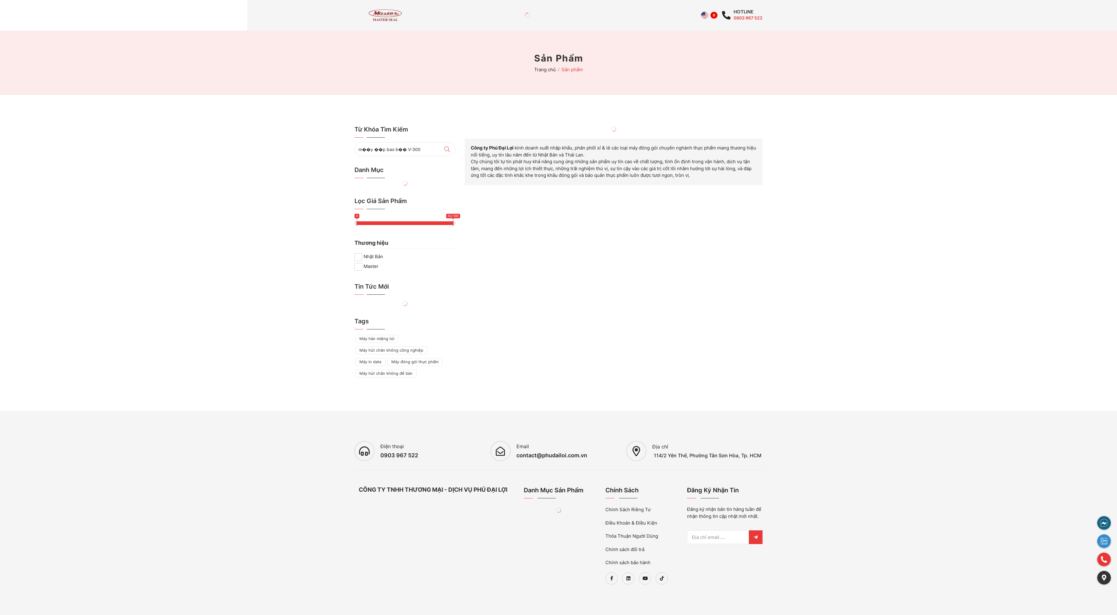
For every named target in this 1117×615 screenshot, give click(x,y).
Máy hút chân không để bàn (386, 373)
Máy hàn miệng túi (376, 338)
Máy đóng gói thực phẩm (415, 361)
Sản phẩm (572, 69)
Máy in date (370, 361)
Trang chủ (545, 69)
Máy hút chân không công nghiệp (391, 350)
